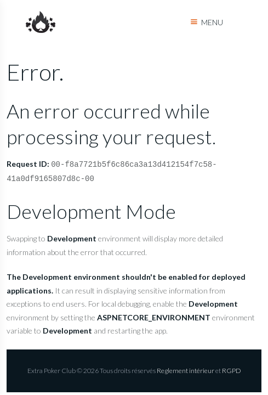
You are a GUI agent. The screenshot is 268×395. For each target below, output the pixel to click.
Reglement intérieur (185, 370)
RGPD (231, 370)
